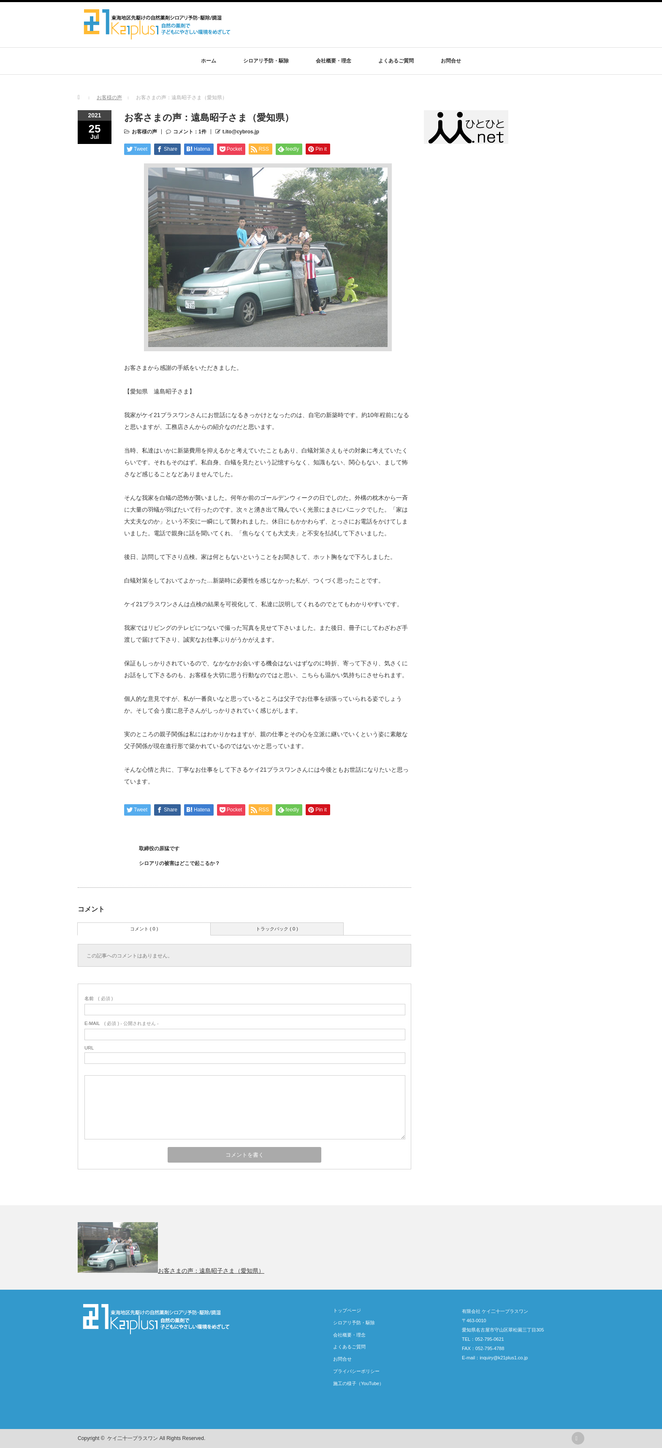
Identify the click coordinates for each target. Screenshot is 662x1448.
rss (578, 1438)
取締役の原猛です (159, 848)
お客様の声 (144, 132)
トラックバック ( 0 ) (277, 928)
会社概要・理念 (333, 61)
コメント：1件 (189, 132)
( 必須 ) (98, 998)
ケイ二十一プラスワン (132, 1438)
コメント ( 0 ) (144, 928)
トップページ (347, 1310)
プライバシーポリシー (356, 1371)
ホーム (208, 61)
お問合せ (451, 61)
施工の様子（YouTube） (358, 1383)
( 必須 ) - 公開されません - (121, 1023)
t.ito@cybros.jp (240, 132)
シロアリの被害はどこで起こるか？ (179, 863)
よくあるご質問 (396, 61)
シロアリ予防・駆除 (266, 61)
